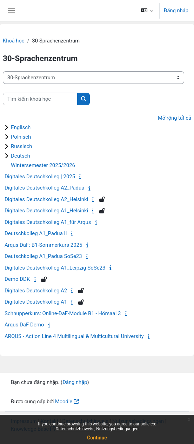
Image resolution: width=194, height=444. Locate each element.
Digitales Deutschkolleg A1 (36, 302)
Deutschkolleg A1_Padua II (36, 233)
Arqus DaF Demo (24, 325)
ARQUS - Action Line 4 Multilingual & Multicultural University (74, 336)
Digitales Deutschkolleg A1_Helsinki (46, 210)
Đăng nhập (176, 10)
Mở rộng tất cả (174, 118)
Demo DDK (17, 279)
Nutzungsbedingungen (117, 428)
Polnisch (21, 137)
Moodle (63, 401)
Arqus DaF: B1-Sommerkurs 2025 (43, 245)
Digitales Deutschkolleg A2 (36, 290)
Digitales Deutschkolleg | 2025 (40, 176)
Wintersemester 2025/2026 (43, 165)
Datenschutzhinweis (74, 428)
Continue (97, 437)
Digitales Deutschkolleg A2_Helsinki (46, 199)
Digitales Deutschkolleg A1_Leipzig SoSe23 (55, 268)
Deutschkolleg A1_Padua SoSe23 (43, 256)
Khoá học (13, 41)
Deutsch (20, 156)
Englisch (21, 127)
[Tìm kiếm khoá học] (40, 99)
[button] (147, 10)
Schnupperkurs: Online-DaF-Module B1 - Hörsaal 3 (63, 313)
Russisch (21, 146)
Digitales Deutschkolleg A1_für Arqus (48, 222)
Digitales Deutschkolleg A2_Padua (44, 188)
